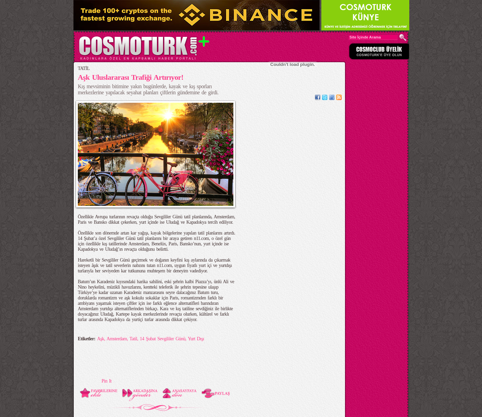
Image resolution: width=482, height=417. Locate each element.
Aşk (100, 338)
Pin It (106, 381)
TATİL (84, 68)
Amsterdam (117, 338)
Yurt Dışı (196, 338)
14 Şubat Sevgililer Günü (162, 338)
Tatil (133, 338)
